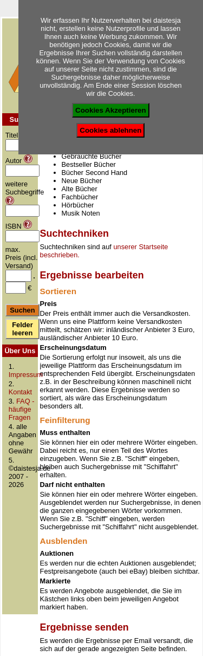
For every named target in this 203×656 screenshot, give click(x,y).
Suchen (22, 310)
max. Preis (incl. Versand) (21, 257)
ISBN (13, 226)
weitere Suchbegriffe (24, 188)
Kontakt (20, 392)
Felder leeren (22, 329)
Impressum (26, 375)
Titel (11, 135)
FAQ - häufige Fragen (22, 409)
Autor (13, 161)
